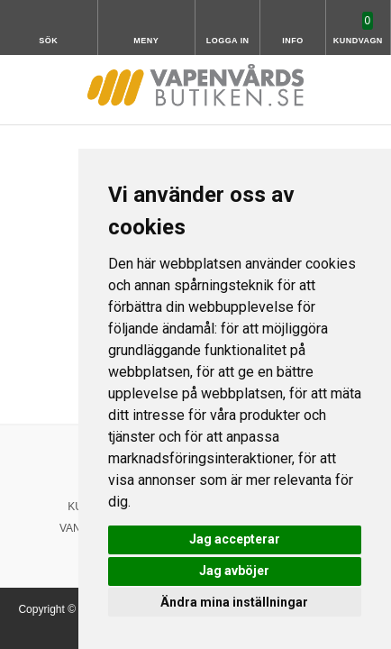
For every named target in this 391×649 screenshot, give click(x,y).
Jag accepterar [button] (234, 539)
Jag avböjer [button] (234, 570)
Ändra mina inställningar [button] (234, 602)
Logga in (228, 40)
